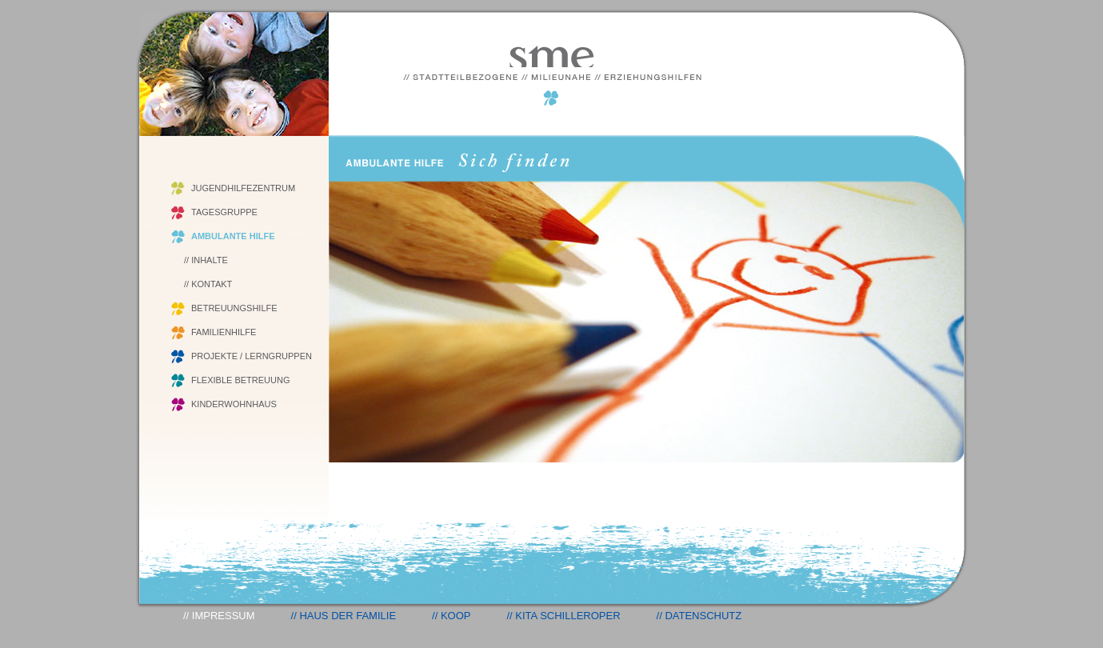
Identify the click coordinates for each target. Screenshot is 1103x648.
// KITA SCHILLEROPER (563, 616)
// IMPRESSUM (219, 616)
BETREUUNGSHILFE (234, 308)
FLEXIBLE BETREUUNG (240, 380)
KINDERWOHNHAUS (234, 404)
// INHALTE (206, 260)
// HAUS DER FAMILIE (343, 616)
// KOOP (451, 616)
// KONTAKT (208, 284)
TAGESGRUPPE (224, 212)
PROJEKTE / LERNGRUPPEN (251, 356)
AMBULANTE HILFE (233, 236)
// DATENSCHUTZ (699, 616)
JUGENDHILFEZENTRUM (243, 188)
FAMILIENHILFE (223, 332)
